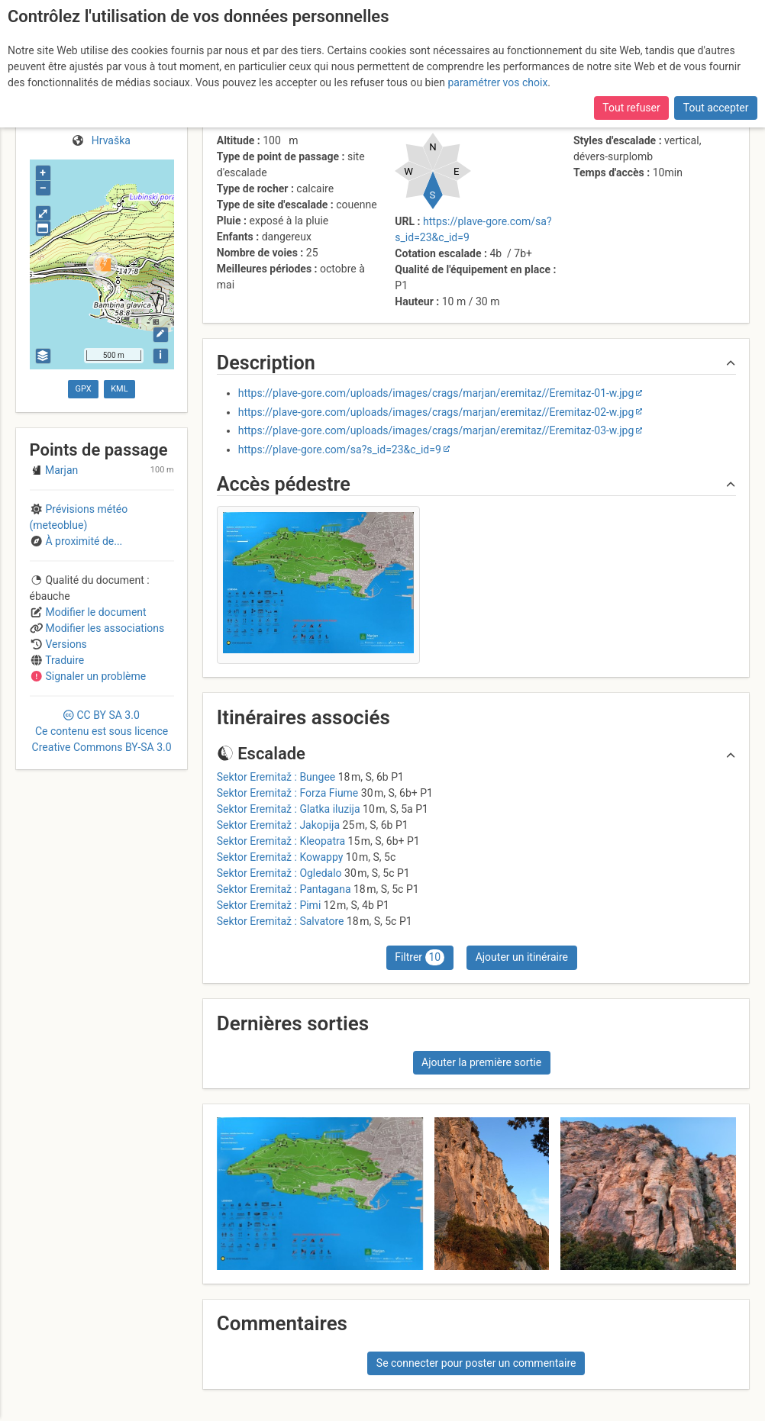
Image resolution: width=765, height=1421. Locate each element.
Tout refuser (631, 108)
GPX (84, 389)
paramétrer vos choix (498, 82)
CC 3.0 (102, 731)
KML (119, 389)
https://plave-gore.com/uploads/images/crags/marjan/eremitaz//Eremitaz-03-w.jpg (436, 430)
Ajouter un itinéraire (522, 957)
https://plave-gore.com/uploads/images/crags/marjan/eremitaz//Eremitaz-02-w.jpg (436, 412)
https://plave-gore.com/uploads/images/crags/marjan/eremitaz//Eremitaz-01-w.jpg (436, 393)
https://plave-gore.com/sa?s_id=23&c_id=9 (339, 449)
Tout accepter (716, 108)
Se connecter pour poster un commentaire (476, 1363)
